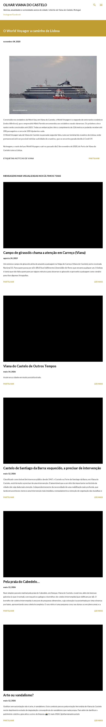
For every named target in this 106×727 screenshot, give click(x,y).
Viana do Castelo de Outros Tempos (29, 366)
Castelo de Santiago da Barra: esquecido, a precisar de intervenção (52, 468)
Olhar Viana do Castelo (25, 5)
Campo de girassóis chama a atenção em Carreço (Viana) (44, 253)
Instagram (7, 14)
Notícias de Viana (24, 158)
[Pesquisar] (94, 5)
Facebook (16, 14)
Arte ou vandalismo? (18, 695)
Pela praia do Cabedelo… (21, 582)
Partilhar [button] (94, 158)
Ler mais (98, 282)
